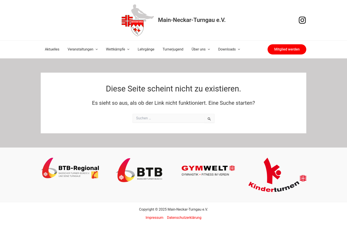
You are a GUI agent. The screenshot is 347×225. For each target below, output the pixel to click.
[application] (94, 49)
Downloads (221, 49)
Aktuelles (51, 49)
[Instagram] (302, 20)
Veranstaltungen (81, 49)
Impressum (155, 217)
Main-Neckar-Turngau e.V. (192, 20)
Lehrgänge (142, 49)
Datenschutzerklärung (184, 217)
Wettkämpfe (114, 49)
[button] (287, 49)
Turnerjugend (167, 49)
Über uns (194, 49)
